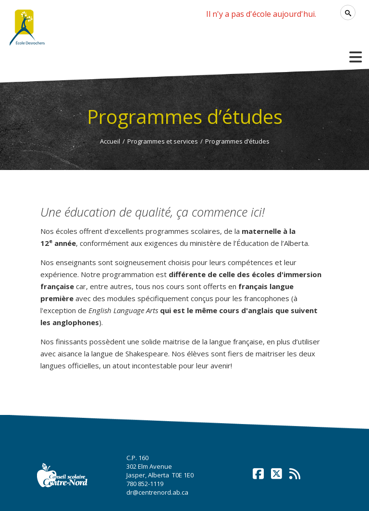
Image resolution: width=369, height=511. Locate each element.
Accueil (110, 141)
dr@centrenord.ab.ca (157, 492)
